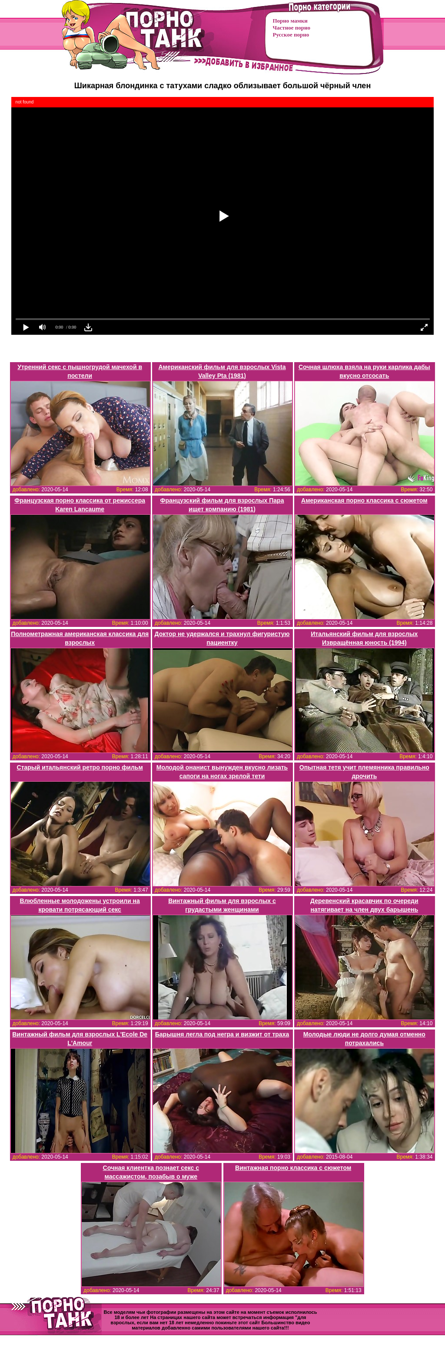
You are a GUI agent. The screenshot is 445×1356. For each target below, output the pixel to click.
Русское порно (291, 34)
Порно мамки (290, 20)
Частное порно (291, 27)
